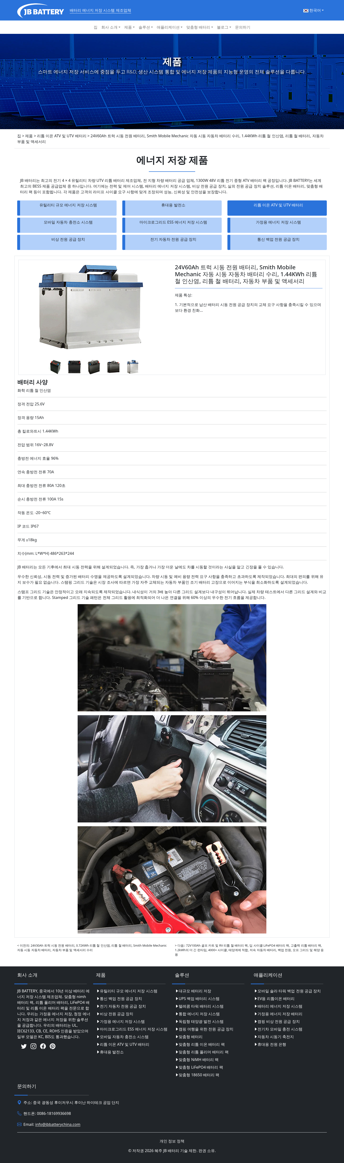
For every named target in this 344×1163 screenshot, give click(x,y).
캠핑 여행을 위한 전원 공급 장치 (204, 1029)
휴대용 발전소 (173, 205)
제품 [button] (128, 27)
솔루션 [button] (144, 27)
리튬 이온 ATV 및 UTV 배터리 (278, 205)
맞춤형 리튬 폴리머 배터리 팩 (202, 1052)
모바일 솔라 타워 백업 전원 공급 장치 (287, 991)
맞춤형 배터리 (189, 1036)
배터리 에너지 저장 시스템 (278, 1006)
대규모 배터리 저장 (193, 991)
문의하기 (242, 27)
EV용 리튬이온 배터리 (274, 998)
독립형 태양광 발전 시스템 (199, 1021)
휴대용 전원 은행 (270, 1044)
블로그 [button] (222, 27)
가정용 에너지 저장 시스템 (278, 222)
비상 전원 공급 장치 (68, 239)
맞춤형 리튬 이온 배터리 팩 (200, 1044)
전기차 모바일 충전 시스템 (278, 1029)
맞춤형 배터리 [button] (198, 27)
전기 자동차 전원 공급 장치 (173, 239)
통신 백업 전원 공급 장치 (278, 239)
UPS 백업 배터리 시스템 (197, 998)
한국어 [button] (312, 10)
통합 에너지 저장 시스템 (197, 1013)
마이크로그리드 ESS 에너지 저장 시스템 (173, 222)
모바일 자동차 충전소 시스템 (68, 222)
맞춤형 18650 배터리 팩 (197, 1074)
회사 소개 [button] (109, 27)
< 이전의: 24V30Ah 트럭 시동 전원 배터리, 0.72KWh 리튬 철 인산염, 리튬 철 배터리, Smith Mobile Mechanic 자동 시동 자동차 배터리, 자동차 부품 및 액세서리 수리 (92, 947)
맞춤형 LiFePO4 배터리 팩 (199, 1067)
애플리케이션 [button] (168, 27)
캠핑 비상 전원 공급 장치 (277, 1021)
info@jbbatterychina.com (58, 1124)
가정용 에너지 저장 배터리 (278, 1013)
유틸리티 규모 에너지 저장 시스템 (68, 205)
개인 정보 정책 (172, 1141)
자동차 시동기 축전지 (274, 1036)
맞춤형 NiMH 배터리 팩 (197, 1059)
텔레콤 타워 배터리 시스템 (199, 1006)
